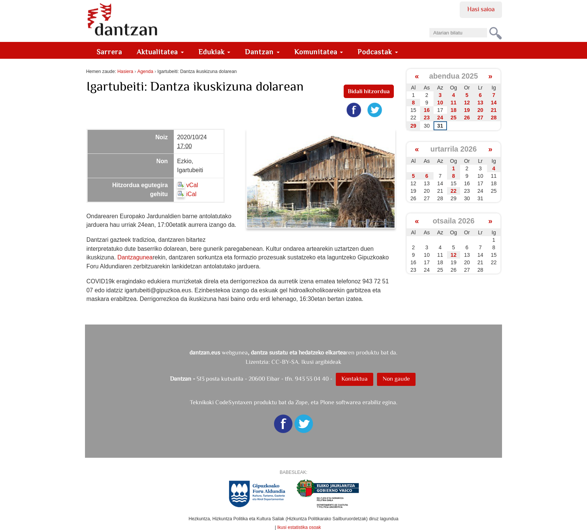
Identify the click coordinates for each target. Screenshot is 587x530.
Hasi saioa (481, 9)
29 (413, 126)
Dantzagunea (134, 257)
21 (494, 110)
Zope (301, 402)
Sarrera (109, 52)
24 (440, 118)
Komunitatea (318, 52)
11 (454, 103)
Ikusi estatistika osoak (299, 527)
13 (480, 103)
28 (494, 118)
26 (467, 118)
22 (454, 191)
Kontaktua (354, 378)
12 (467, 103)
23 (427, 118)
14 (494, 103)
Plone (327, 402)
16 (427, 110)
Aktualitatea (160, 52)
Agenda (145, 71)
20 (480, 110)
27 (480, 118)
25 (454, 118)
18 (454, 110)
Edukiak (214, 52)
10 (440, 103)
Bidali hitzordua (369, 91)
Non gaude (396, 378)
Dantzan (262, 52)
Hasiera (125, 71)
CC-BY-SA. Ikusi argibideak (306, 362)
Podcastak (378, 52)
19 (467, 110)
